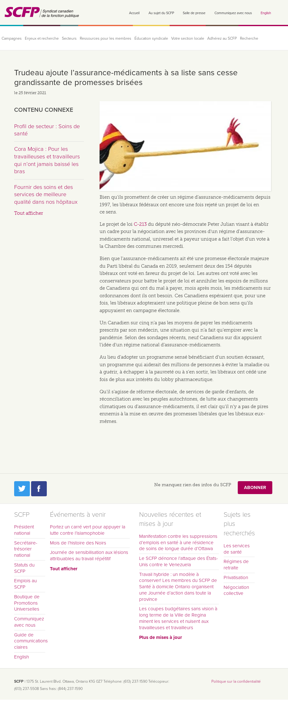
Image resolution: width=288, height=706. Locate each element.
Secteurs (69, 38)
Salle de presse (194, 13)
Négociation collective (236, 590)
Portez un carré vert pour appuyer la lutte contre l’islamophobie (87, 530)
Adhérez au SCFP (222, 38)
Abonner (255, 487)
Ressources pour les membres (105, 38)
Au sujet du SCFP (161, 13)
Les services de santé (237, 549)
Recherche (249, 38)
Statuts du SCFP (24, 568)
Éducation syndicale (151, 38)
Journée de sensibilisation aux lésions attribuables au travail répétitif (89, 555)
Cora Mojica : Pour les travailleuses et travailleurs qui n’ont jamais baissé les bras (47, 160)
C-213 (140, 224)
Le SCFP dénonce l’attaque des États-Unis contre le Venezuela (178, 561)
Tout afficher (28, 213)
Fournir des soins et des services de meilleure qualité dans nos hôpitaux (46, 194)
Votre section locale (187, 38)
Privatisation (236, 577)
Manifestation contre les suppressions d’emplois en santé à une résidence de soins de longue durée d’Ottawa (178, 542)
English (266, 13)
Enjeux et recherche (42, 38)
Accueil (134, 13)
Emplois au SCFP (25, 584)
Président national (24, 530)
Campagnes (12, 38)
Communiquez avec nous (233, 13)
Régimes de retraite (236, 565)
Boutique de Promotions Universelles (27, 603)
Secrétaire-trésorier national (25, 549)
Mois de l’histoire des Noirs (78, 543)
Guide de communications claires (29, 641)
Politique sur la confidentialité (236, 681)
